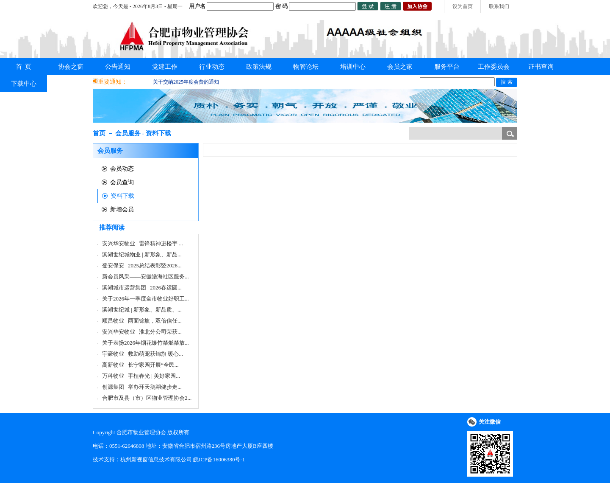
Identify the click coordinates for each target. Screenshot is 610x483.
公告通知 (117, 66)
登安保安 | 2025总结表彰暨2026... (142, 265)
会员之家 (400, 66)
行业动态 (212, 66)
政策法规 (259, 66)
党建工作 (164, 66)
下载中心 (23, 83)
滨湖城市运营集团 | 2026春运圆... (142, 287)
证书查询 (541, 66)
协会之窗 (70, 66)
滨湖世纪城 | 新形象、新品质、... (142, 309)
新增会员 (122, 209)
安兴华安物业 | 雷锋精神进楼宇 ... (142, 243)
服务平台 (447, 66)
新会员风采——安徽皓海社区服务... (145, 276)
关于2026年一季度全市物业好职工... (145, 298)
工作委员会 (494, 66)
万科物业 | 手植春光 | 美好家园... (141, 376)
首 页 (24, 66)
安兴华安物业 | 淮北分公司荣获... (142, 332)
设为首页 (462, 6)
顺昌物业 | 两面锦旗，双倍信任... (142, 320)
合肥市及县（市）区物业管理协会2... (146, 398)
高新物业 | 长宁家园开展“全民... (140, 365)
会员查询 (122, 182)
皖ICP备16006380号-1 (219, 459)
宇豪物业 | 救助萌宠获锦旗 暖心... (142, 354)
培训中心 (353, 66)
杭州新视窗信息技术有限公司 (156, 459)
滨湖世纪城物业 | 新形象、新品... (142, 254)
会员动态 (122, 169)
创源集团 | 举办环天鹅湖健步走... (142, 387)
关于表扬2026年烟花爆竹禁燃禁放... (145, 343)
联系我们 (499, 6)
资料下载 (122, 196)
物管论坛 (306, 66)
